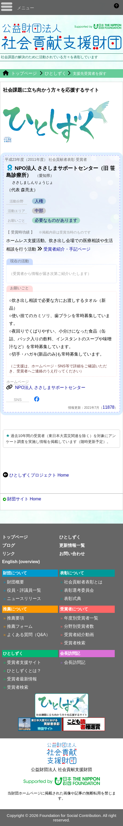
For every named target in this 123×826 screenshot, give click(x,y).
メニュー (25, 8)
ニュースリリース (24, 598)
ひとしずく (55, 73)
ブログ (8, 545)
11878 (109, 407)
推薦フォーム (20, 626)
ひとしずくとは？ (24, 670)
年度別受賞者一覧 (81, 618)
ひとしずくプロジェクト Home (36, 475)
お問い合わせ (72, 553)
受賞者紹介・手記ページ (63, 249)
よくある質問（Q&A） (28, 634)
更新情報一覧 (72, 545)
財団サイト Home (24, 499)
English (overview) (21, 561)
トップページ (19, 73)
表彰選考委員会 (79, 590)
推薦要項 (15, 618)
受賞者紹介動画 (79, 634)
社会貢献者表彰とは (83, 582)
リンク (8, 553)
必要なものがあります (56, 220)
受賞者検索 (74, 643)
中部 (39, 210)
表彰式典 (72, 598)
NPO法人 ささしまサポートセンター (45, 387)
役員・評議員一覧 (24, 590)
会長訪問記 (74, 662)
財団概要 (15, 582)
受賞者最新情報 (22, 679)
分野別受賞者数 (79, 626)
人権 (39, 201)
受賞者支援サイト (24, 662)
